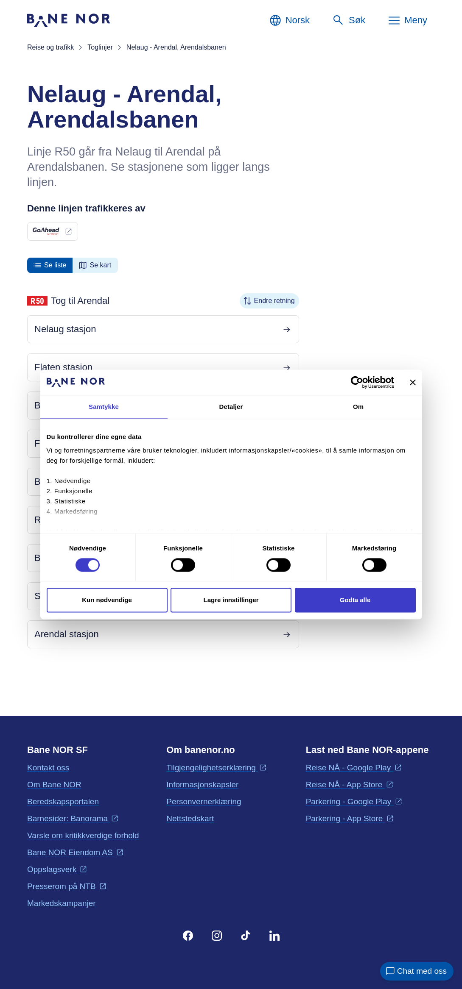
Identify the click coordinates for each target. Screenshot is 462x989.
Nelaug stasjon (65, 329)
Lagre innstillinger (230, 600)
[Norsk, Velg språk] (289, 20)
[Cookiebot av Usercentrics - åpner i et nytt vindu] (357, 382)
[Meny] (407, 20)
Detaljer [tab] (231, 406)
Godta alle (355, 600)
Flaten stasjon (63, 367)
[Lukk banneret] (413, 382)
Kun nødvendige (107, 600)
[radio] (50, 265)
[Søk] (348, 20)
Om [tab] (358, 406)
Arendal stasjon (66, 634)
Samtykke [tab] (104, 406)
